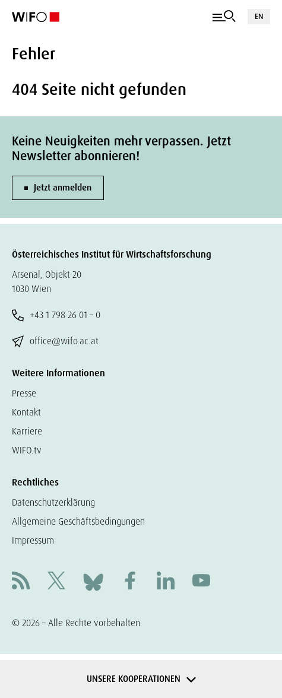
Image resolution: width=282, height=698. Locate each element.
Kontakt (26, 412)
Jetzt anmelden (62, 187)
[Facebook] (130, 582)
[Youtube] (201, 582)
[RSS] (21, 582)
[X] (56, 582)
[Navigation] (224, 16)
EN (259, 16)
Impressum (33, 540)
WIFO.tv (27, 450)
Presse (24, 393)
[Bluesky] (93, 581)
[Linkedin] (166, 582)
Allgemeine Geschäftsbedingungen (78, 521)
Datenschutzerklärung (53, 502)
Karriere (27, 431)
